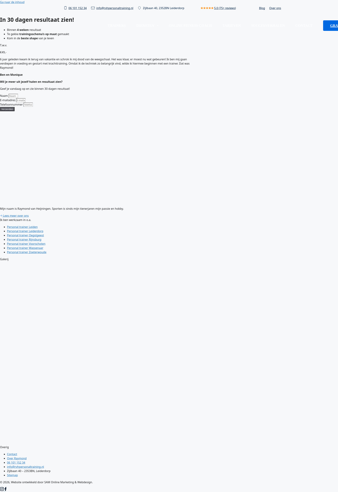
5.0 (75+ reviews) (225, 8)
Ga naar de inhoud (12, 2)
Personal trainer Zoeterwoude (26, 252)
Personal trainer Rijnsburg (24, 239)
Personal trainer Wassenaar (25, 248)
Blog (262, 8)
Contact (304, 26)
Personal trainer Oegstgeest (25, 235)
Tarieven (231, 26)
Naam (4, 96)
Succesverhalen (268, 26)
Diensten (145, 26)
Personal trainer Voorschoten (26, 244)
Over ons (275, 8)
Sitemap (12, 475)
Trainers (117, 26)
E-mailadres (8, 100)
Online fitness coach (190, 26)
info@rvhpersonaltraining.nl (112, 8)
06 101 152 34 (75, 8)
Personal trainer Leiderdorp (25, 231)
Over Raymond (17, 458)
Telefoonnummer (11, 104)
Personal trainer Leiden (22, 227)
